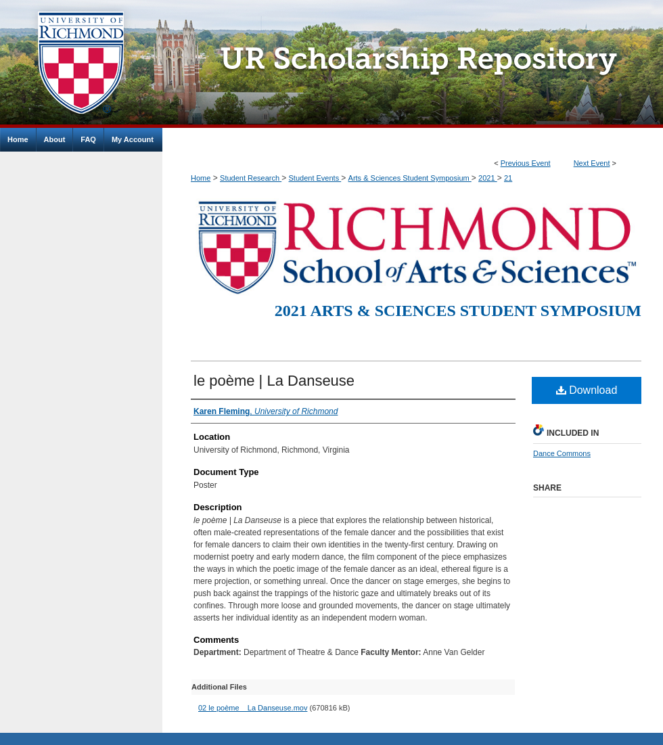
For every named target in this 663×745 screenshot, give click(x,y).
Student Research (250, 178)
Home (200, 178)
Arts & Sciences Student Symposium (410, 178)
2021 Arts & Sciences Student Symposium (458, 310)
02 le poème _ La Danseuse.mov (252, 708)
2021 (487, 178)
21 (508, 178)
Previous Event (526, 163)
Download (587, 390)
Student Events (315, 178)
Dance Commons (562, 453)
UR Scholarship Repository (412, 64)
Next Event (592, 163)
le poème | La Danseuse (274, 380)
